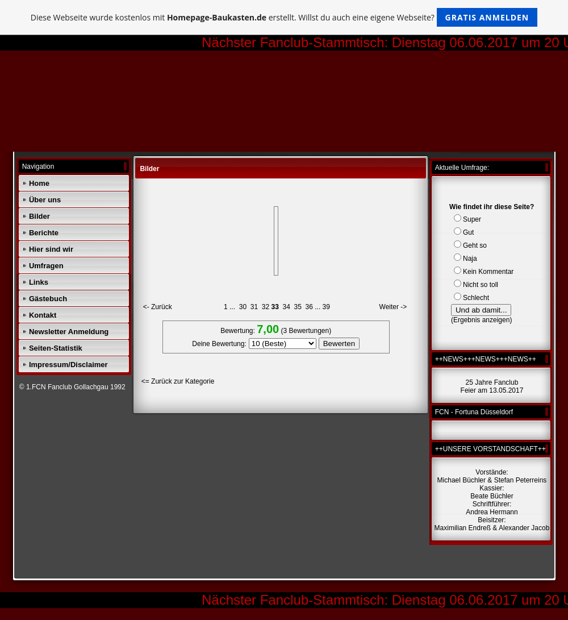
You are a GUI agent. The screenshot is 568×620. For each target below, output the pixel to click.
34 (286, 307)
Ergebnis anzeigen (481, 320)
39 (326, 307)
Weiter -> (393, 307)
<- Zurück (157, 307)
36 (309, 307)
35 (298, 307)
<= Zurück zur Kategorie (178, 381)
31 (254, 307)
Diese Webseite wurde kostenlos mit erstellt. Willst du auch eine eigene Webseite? (284, 17)
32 (265, 307)
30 (243, 307)
